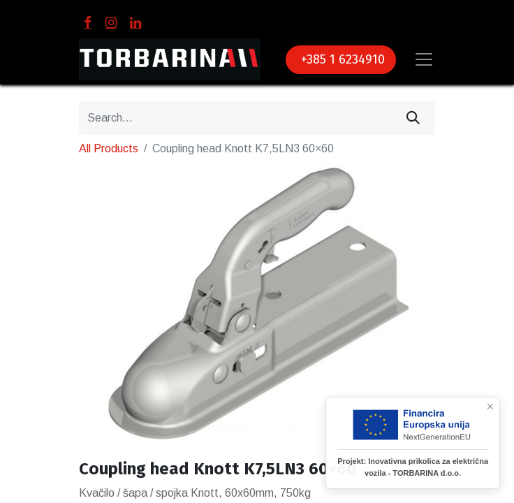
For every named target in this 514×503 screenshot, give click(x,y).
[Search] (413, 118)
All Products (108, 148)
